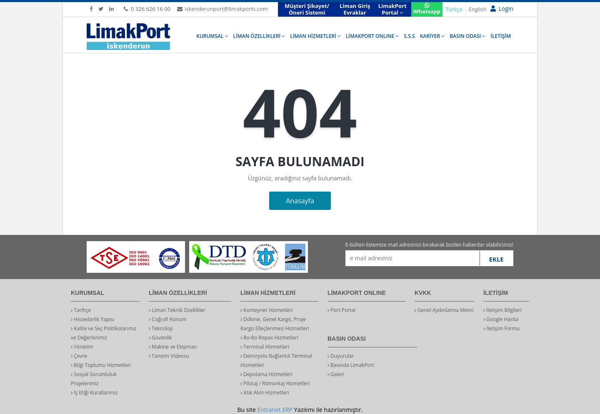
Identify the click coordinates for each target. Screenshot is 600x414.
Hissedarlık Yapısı (92, 319)
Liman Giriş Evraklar (355, 9)
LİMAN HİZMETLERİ (315, 36)
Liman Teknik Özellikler (177, 310)
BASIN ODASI (467, 36)
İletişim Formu (501, 328)
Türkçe (453, 9)
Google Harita (500, 319)
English (478, 9)
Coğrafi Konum (168, 319)
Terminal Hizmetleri (264, 346)
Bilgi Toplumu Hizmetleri (101, 365)
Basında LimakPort (351, 365)
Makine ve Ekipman (173, 346)
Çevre (79, 355)
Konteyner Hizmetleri (266, 310)
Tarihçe (81, 310)
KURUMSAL (212, 36)
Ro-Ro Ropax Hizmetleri (269, 337)
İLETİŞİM (500, 36)
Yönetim (82, 346)
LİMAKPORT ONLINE (372, 36)
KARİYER (432, 36)
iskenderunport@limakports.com (222, 8)
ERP (287, 410)
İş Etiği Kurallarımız (94, 392)
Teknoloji (161, 328)
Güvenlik (160, 337)
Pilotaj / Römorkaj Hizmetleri (275, 383)
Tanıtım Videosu (169, 355)
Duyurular (341, 355)
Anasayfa (300, 200)
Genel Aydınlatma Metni (444, 310)
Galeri (336, 374)
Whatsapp (426, 9)
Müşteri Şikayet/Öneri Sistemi (307, 9)
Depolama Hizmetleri (266, 374)
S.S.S (409, 36)
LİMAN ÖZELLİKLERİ (259, 36)
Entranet (268, 410)
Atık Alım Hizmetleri (264, 392)
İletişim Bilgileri (502, 310)
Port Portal (341, 310)
